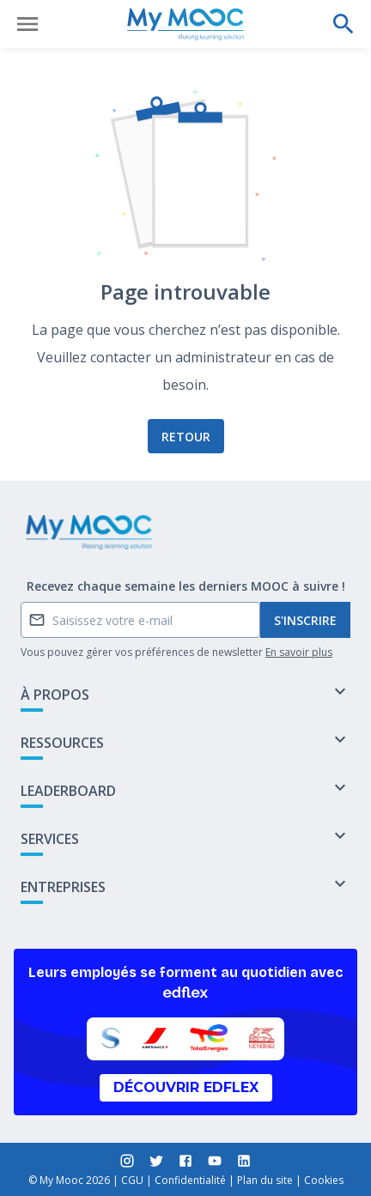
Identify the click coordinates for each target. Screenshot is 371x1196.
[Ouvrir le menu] (27, 24)
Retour (185, 436)
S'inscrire (305, 620)
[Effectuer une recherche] (343, 24)
